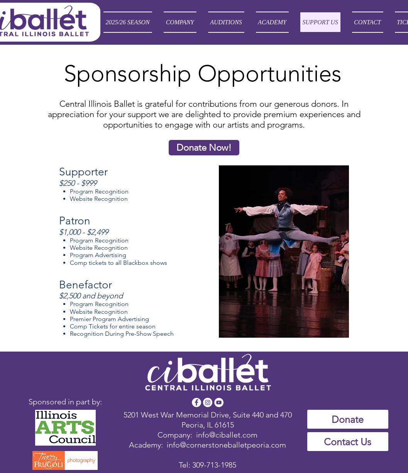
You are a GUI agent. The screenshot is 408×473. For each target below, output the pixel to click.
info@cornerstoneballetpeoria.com (226, 444)
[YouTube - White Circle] (218, 402)
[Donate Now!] (204, 147)
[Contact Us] (347, 441)
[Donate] (347, 419)
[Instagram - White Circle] (207, 402)
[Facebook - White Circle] (196, 402)
